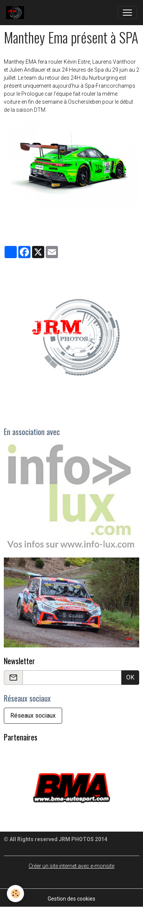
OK (130, 677)
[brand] (16, 12)
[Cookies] (15, 893)
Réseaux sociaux (33, 715)
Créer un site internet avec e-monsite (71, 866)
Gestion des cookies (71, 899)
